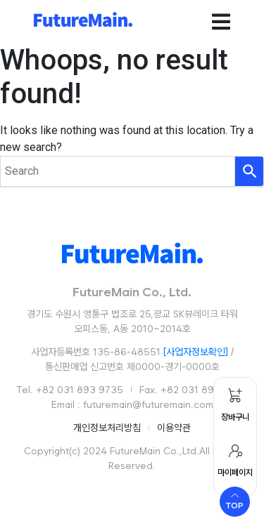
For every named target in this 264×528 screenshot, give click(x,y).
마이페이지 (235, 472)
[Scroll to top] (235, 502)
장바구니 (235, 417)
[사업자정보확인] (195, 351)
